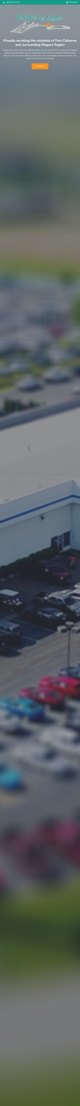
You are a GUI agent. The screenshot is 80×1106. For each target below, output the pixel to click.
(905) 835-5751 (11, 2)
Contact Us (40, 66)
